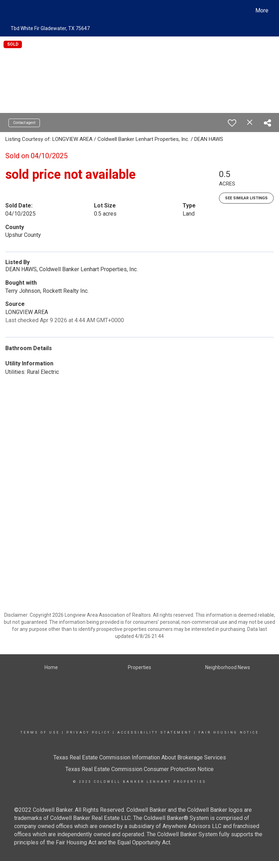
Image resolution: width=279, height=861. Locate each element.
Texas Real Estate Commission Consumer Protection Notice (139, 769)
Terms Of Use (40, 732)
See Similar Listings (246, 198)
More (261, 10)
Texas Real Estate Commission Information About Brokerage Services (139, 757)
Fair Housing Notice (228, 732)
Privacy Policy (88, 732)
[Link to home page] (10, 10)
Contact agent (24, 123)
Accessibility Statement (154, 732)
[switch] (232, 123)
